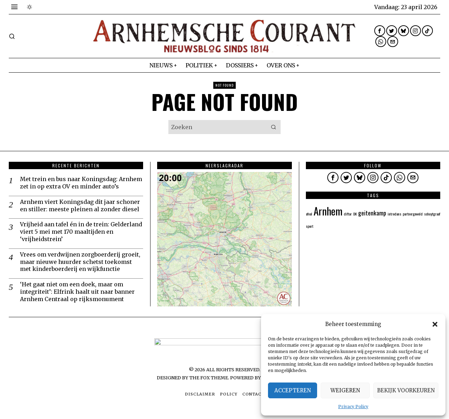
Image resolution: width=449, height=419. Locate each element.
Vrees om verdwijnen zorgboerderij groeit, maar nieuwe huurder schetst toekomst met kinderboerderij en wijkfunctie (80, 262)
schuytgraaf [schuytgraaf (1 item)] (432, 214)
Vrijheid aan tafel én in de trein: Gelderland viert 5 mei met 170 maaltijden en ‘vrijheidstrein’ (81, 231)
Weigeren (345, 390)
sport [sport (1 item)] (309, 226)
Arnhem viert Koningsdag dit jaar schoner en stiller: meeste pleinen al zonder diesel (80, 205)
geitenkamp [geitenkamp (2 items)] (372, 212)
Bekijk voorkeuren (406, 390)
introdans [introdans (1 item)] (394, 214)
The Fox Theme (208, 377)
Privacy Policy (353, 406)
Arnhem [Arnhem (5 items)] (328, 210)
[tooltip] (379, 30)
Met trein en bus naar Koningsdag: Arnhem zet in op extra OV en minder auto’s (81, 182)
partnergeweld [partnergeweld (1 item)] (413, 214)
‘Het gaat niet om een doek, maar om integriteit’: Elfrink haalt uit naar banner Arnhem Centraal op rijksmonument (77, 291)
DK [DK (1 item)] (355, 214)
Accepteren (292, 390)
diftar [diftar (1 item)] (348, 214)
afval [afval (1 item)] (309, 214)
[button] (434, 324)
